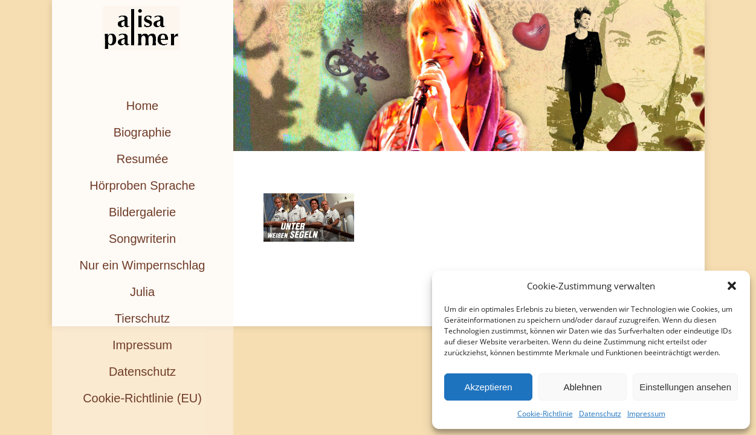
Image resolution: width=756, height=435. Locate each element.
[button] (732, 286)
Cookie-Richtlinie (545, 413)
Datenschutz (600, 413)
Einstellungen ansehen (685, 387)
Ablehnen (582, 387)
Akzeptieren (488, 387)
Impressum (646, 413)
